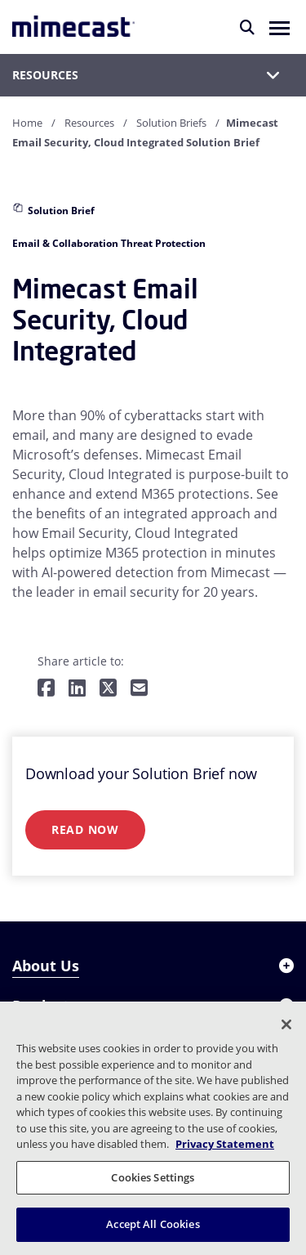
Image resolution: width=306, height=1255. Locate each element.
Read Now (85, 829)
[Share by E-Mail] (139, 688)
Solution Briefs (171, 122)
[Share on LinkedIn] (77, 688)
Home (27, 122)
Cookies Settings (152, 1177)
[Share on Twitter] (108, 688)
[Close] (286, 1024)
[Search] (247, 27)
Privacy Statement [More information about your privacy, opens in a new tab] (224, 1143)
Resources (89, 122)
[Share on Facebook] (46, 688)
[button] (279, 27)
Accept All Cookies (152, 1224)
